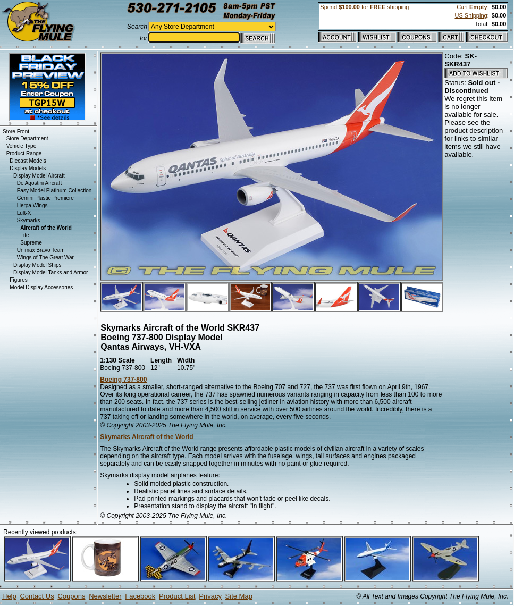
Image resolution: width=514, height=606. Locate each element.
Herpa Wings (32, 205)
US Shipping (470, 15)
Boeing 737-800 (123, 379)
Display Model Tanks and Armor (50, 272)
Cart (472, 7)
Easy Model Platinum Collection (54, 190)
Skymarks (28, 220)
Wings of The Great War (45, 257)
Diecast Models (28, 161)
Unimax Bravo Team (41, 250)
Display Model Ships (37, 265)
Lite (24, 235)
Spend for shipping (364, 7)
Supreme (31, 243)
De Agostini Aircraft (39, 183)
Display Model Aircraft (39, 176)
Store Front (16, 131)
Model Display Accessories (41, 287)
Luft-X (24, 213)
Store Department (27, 138)
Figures (18, 280)
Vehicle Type (21, 146)
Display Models (28, 168)
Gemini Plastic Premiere (45, 198)
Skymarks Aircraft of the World (146, 437)
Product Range (24, 153)
